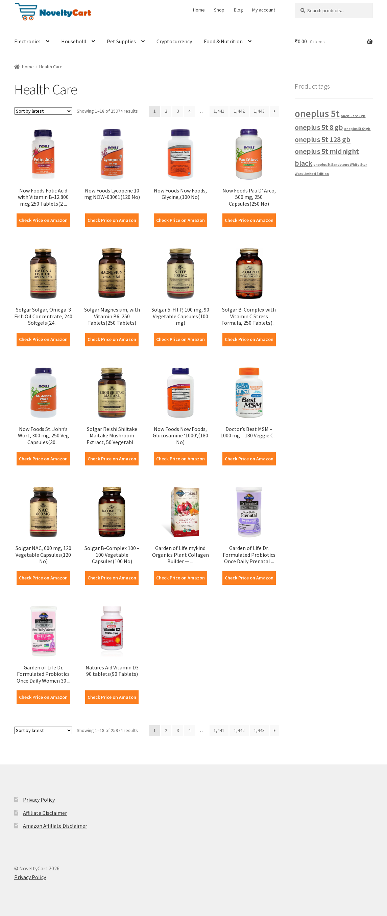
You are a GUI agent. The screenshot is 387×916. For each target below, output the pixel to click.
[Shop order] (43, 111)
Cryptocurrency (174, 41)
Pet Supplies (121, 41)
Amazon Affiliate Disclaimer (55, 825)
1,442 (239, 111)
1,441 (219, 111)
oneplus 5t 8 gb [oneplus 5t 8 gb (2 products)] (319, 127)
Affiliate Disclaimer (45, 812)
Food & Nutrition (223, 41)
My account (263, 10)
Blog (238, 10)
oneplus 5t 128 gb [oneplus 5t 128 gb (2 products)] (322, 139)
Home (199, 10)
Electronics (27, 41)
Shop (219, 10)
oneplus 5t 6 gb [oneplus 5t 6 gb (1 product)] (353, 116)
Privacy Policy (39, 799)
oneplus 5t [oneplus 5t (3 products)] (317, 113)
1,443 (259, 111)
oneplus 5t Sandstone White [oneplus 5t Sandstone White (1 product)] (336, 164)
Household (73, 41)
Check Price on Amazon (43, 220)
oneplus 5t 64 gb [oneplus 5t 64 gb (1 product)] (357, 129)
